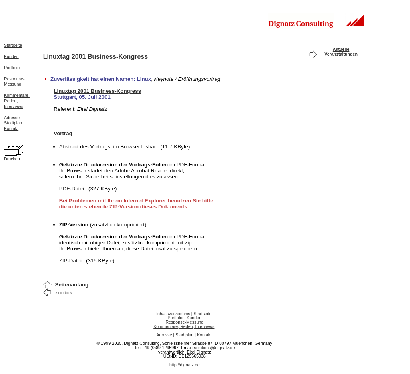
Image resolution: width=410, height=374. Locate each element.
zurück (63, 293)
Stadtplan (13, 122)
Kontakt (11, 128)
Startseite (13, 45)
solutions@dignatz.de (214, 347)
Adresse (12, 117)
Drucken (12, 158)
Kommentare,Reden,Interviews (17, 101)
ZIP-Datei (70, 261)
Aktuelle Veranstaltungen (341, 51)
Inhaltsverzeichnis (173, 313)
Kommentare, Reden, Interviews (183, 326)
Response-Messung (14, 81)
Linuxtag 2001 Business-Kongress (97, 91)
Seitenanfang (72, 285)
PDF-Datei (71, 189)
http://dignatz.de (184, 364)
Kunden (11, 56)
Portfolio (12, 67)
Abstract (69, 147)
